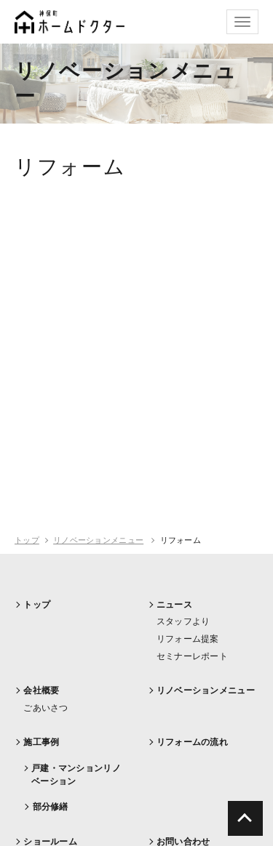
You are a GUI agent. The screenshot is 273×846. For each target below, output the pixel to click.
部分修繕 (50, 807)
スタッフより (183, 621)
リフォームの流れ (192, 742)
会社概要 (41, 690)
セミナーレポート (192, 656)
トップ (27, 540)
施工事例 (41, 742)
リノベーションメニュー (98, 540)
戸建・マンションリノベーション (76, 774)
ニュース (174, 605)
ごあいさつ (45, 708)
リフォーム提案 (188, 639)
